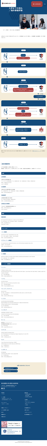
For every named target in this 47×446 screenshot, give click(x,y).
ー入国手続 (26, 407)
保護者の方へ (3, 416)
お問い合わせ (27, 412)
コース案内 (3, 399)
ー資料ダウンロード (28, 405)
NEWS (2, 414)
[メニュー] (44, 3)
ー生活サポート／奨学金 (5, 406)
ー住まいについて (27, 403)
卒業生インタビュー (4, 410)
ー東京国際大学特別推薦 (28, 398)
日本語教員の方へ (28, 410)
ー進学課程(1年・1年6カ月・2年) (6, 400)
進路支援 (26, 395)
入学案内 (26, 401)
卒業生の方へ (3, 418)
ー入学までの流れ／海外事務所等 (30, 404)
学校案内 (2, 395)
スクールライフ (4, 404)
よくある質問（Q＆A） (5, 412)
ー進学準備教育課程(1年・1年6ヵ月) (6, 401)
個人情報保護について (28, 416)
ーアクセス (3, 396)
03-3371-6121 (5, 388)
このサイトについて (28, 414)
